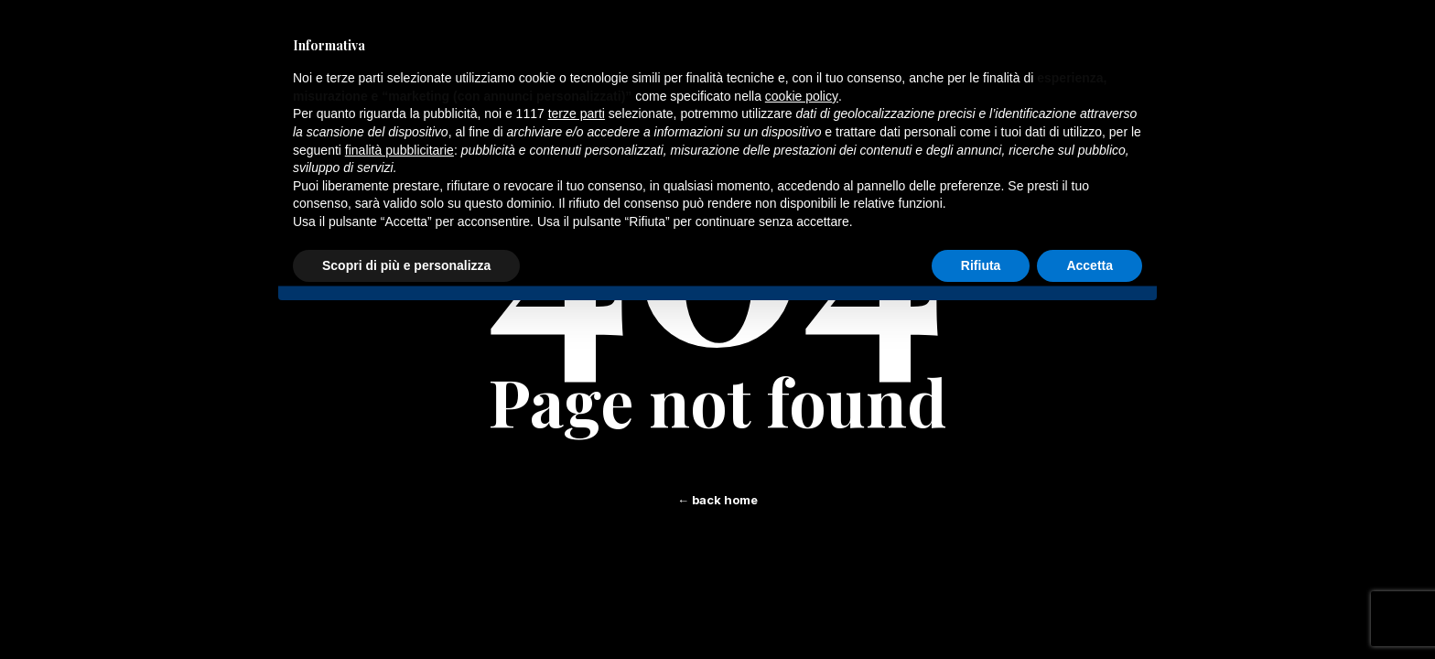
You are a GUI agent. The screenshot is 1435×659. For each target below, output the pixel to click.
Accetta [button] (1089, 265)
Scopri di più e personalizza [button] (406, 265)
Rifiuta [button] (981, 265)
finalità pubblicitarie (399, 150)
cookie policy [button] (801, 96)
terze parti (576, 113)
